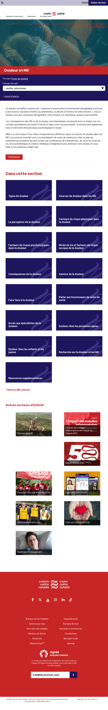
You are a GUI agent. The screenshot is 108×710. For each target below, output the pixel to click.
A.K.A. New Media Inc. (91, 699)
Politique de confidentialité (36, 699)
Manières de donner (97, 24)
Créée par (88, 699)
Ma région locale (45, 16)
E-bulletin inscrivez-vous (46, 675)
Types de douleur (19, 78)
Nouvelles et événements (71, 629)
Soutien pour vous (40, 24)
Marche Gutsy (37, 643)
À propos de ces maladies (18, 24)
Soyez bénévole (99, 27)
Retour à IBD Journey (18, 389)
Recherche (81, 24)
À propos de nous (71, 624)
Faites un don (98, 2)
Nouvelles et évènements (14, 16)
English (85, 2)
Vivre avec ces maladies (62, 24)
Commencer (14, 157)
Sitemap (71, 643)
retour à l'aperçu (11, 96)
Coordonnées (31, 16)
